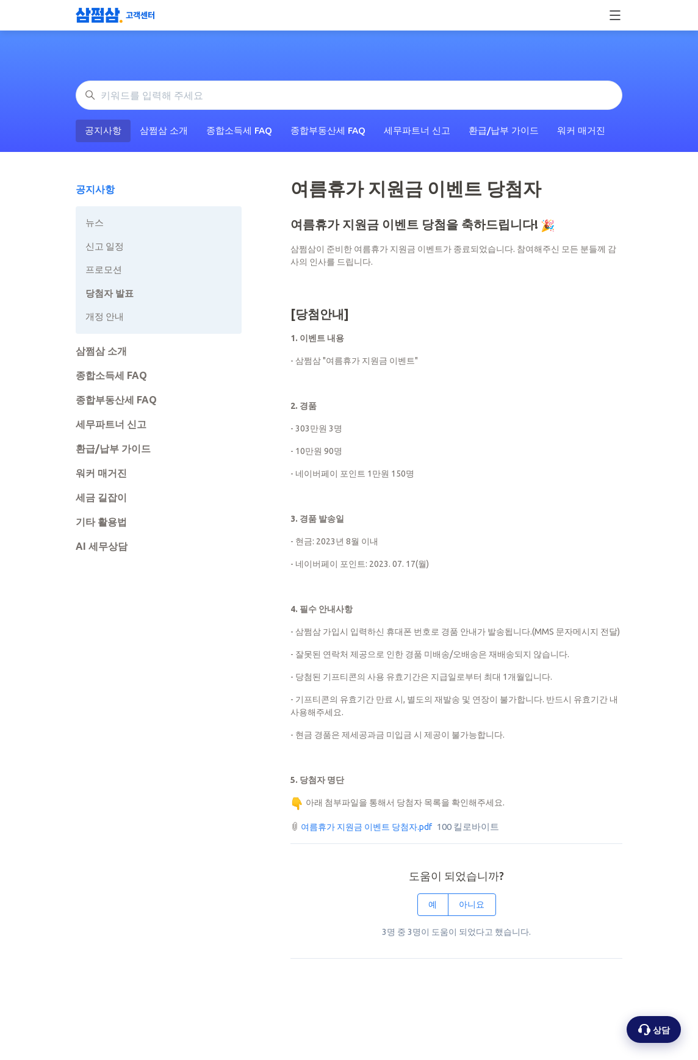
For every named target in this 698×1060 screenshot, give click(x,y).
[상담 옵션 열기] (654, 1029)
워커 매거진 (581, 130)
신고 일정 (104, 246)
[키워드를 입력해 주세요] (349, 95)
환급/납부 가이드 (504, 130)
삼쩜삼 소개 (164, 130)
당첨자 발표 (109, 293)
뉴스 (94, 222)
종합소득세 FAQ (239, 130)
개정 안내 (104, 316)
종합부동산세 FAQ (327, 130)
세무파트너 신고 (417, 130)
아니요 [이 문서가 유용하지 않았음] (471, 904)
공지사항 (103, 130)
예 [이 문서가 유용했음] (432, 904)
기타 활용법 (101, 521)
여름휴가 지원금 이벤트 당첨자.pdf (366, 827)
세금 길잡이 (101, 497)
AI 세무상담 (102, 546)
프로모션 (103, 269)
